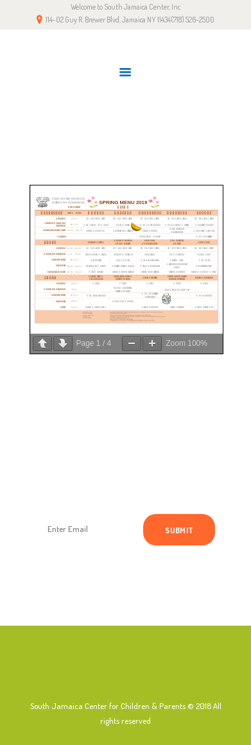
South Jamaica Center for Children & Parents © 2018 (120, 706)
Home (89, 134)
